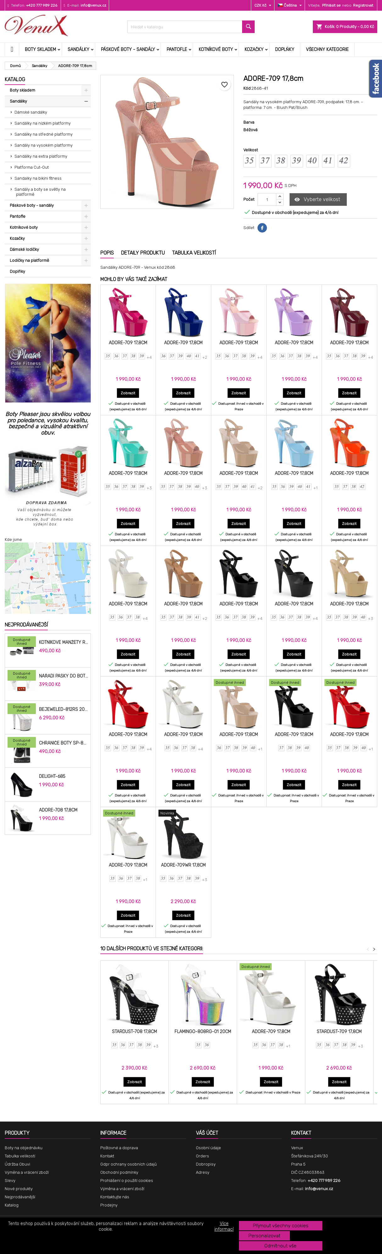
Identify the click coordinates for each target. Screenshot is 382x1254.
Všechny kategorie (327, 49)
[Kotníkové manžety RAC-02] (22, 642)
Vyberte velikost (317, 199)
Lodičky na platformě (29, 260)
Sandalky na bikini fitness (38, 178)
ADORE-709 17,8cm (128, 343)
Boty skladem (40, 49)
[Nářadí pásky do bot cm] (22, 676)
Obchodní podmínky (119, 1172)
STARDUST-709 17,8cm (339, 1031)
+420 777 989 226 (41, 5)
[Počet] (266, 199)
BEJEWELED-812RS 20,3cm (63, 709)
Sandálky (78, 49)
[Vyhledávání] (191, 26)
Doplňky (284, 49)
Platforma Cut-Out (31, 167)
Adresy (202, 1172)
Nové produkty (19, 1188)
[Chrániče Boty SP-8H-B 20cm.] (22, 743)
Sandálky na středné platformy (43, 134)
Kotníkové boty (216, 49)
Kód (247, 88)
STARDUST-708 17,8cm (134, 1031)
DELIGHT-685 (52, 776)
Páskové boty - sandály (128, 49)
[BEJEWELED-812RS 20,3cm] (22, 709)
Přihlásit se (331, 5)
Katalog (15, 79)
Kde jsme (13, 539)
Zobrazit (130, 393)
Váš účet (207, 1133)
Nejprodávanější (26, 625)
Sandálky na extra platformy (40, 156)
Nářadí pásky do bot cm (63, 676)
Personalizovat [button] (264, 1236)
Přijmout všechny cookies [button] (280, 1226)
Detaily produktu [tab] (143, 253)
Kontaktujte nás (114, 1197)
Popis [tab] (107, 253)
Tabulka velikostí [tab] (194, 253)
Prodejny (109, 1205)
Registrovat (363, 5)
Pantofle (177, 49)
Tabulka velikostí (20, 1156)
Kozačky (254, 49)
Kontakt (107, 1156)
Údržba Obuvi (17, 1164)
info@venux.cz (93, 5)
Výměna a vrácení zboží (27, 1172)
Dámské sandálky (30, 112)
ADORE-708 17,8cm (58, 810)
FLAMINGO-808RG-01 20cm (202, 1031)
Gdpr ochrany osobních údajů (128, 1164)
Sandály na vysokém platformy (43, 145)
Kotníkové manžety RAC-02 (63, 642)
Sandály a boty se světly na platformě (40, 192)
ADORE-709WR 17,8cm (183, 865)
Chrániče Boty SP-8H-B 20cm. (63, 743)
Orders (202, 1156)
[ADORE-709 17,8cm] (239, 683)
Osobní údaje (208, 1147)
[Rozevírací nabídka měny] (263, 5)
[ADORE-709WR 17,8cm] (183, 814)
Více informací (224, 1226)
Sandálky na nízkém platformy (42, 123)
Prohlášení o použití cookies (126, 1180)
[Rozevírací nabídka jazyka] (290, 5)
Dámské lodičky (24, 249)
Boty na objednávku (23, 1147)
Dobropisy (206, 1164)
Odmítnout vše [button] (280, 1246)
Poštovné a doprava (119, 1147)
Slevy (10, 1180)
